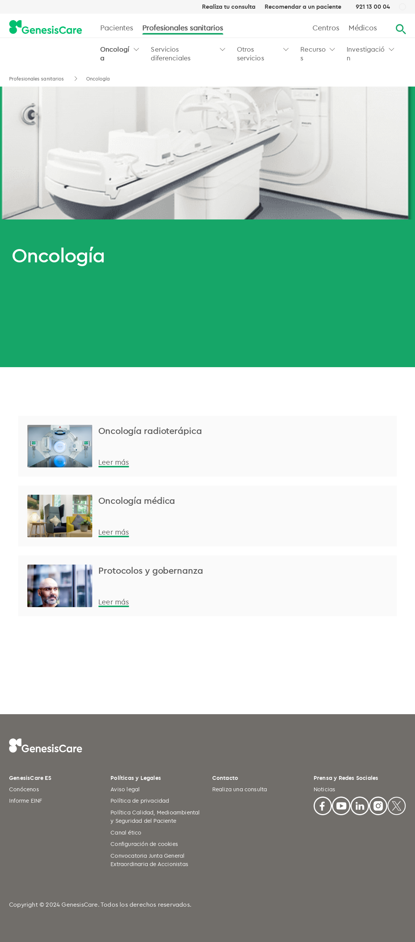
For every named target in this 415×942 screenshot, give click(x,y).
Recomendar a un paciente (303, 6)
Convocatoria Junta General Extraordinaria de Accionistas (149, 860)
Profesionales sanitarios (182, 27)
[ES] (402, 7)
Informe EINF (25, 800)
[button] (136, 49)
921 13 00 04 (373, 6)
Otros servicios (250, 53)
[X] (396, 805)
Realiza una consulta (239, 789)
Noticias (325, 789)
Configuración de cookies (144, 843)
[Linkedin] (359, 805)
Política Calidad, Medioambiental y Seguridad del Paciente (155, 817)
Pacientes (116, 27)
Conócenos (24, 789)
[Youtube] (341, 805)
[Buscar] (401, 29)
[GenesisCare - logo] (45, 27)
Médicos (363, 27)
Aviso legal (125, 789)
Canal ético (125, 832)
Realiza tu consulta (229, 6)
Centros (325, 27)
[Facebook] (323, 805)
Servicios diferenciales (171, 53)
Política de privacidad (139, 800)
